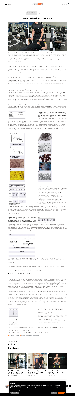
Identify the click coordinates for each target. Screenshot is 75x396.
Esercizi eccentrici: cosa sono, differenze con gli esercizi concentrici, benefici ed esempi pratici (17, 373)
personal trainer (36, 335)
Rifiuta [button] (54, 392)
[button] (6, 4)
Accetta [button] (61, 392)
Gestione (31, 13)
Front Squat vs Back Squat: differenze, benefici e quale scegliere (56, 372)
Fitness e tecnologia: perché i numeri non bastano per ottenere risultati (37, 372)
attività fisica (24, 335)
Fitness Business (31, 12)
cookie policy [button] (18, 386)
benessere (29, 335)
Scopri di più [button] (14, 392)
